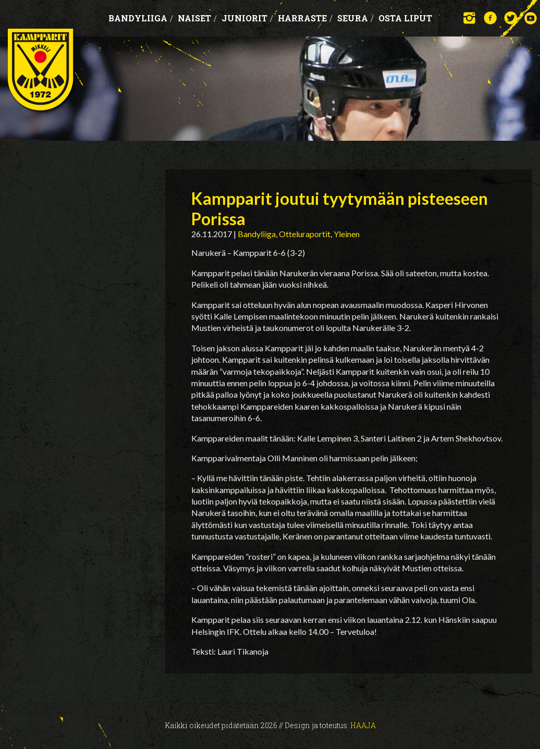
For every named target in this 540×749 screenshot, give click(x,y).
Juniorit (247, 18)
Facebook (490, 17)
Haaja (363, 725)
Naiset (197, 18)
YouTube (530, 17)
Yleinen (347, 234)
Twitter (510, 17)
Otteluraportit (304, 234)
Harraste (305, 18)
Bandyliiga (140, 18)
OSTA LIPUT (405, 18)
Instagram (469, 17)
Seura (355, 18)
